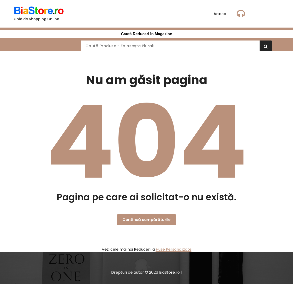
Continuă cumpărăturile (146, 219)
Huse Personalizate (173, 249)
